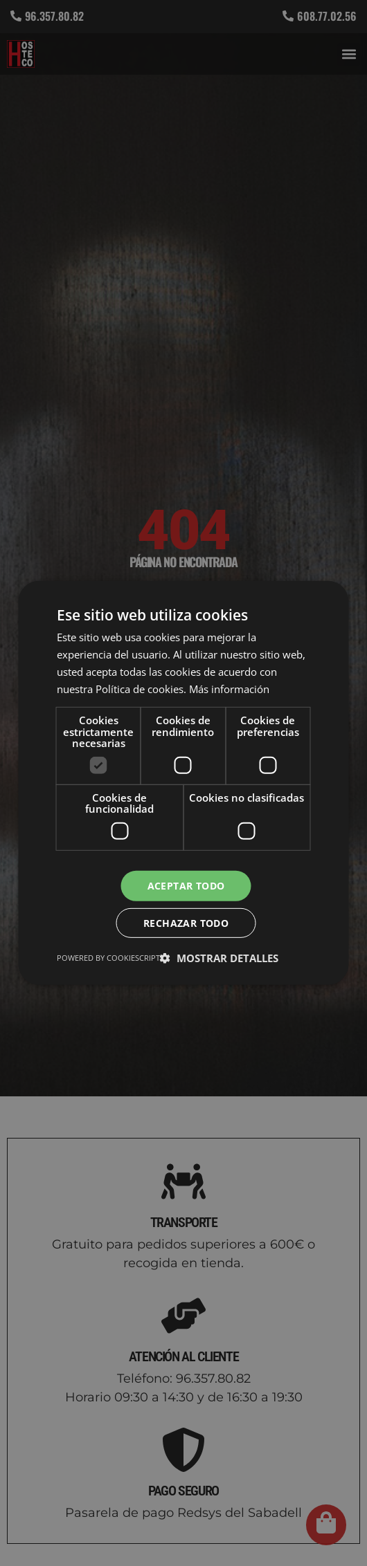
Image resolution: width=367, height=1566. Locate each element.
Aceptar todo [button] (186, 885)
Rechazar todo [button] (186, 923)
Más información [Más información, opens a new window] (229, 688)
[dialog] (183, 783)
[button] (219, 958)
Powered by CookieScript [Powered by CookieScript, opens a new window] (108, 958)
